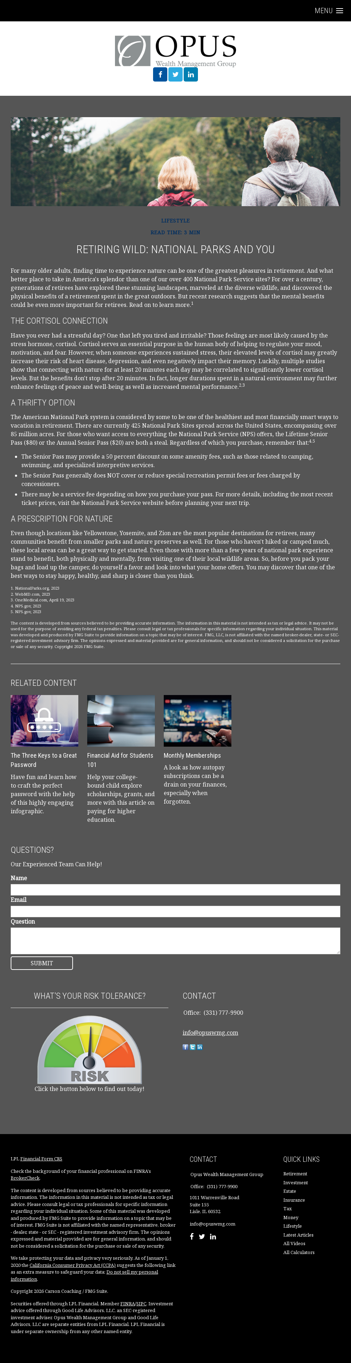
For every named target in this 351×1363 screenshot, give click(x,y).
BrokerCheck (25, 1178)
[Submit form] (42, 963)
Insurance (294, 1200)
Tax (287, 1208)
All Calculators (299, 1252)
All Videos (294, 1243)
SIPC (141, 1303)
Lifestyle (292, 1226)
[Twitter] (202, 1237)
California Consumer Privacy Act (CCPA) (73, 1265)
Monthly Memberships (192, 755)
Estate (289, 1191)
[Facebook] (192, 1237)
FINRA (127, 1303)
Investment (295, 1182)
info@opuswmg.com (210, 1032)
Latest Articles (298, 1235)
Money (290, 1217)
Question (23, 921)
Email (18, 900)
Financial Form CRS (41, 1158)
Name (19, 878)
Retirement (295, 1173)
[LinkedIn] (213, 1237)
